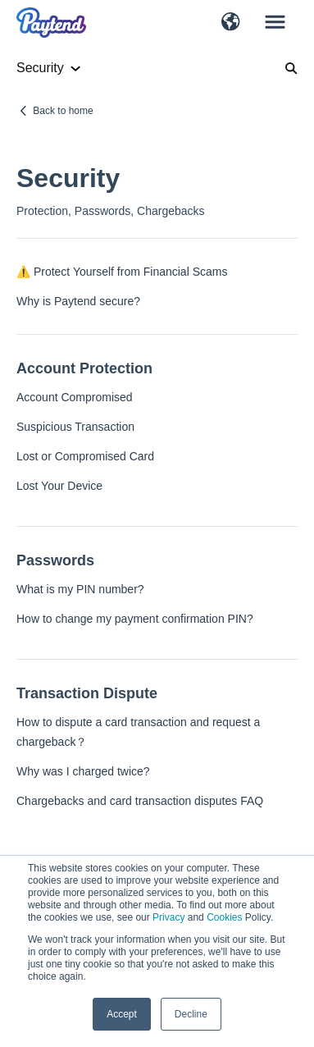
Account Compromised (74, 397)
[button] (231, 23)
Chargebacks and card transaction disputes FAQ (139, 800)
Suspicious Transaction (75, 426)
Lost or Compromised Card (85, 456)
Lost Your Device (59, 485)
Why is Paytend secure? (78, 301)
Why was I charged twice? (83, 771)
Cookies (224, 917)
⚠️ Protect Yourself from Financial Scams (121, 271)
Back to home (63, 111)
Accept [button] (122, 1014)
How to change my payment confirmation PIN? (134, 618)
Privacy (168, 917)
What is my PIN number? (80, 589)
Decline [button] (191, 1014)
